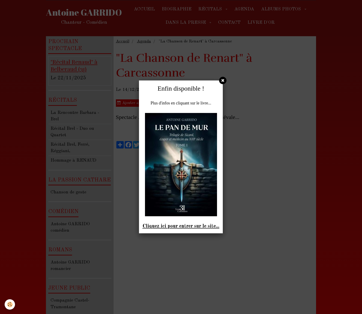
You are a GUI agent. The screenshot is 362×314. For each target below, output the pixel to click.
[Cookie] (10, 304)
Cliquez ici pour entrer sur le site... (180, 226)
